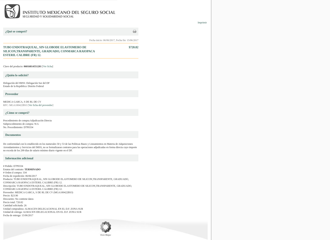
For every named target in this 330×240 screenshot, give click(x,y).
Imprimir (202, 22)
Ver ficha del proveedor (41, 105)
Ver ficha (47, 66)
